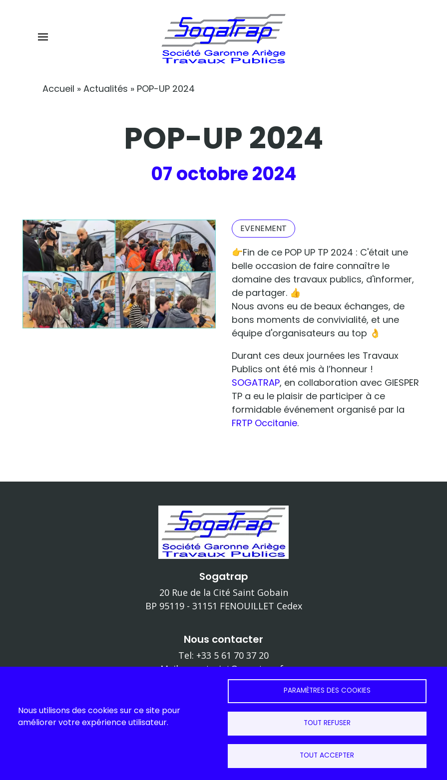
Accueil (58, 88)
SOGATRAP (256, 382)
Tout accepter (327, 755)
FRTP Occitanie (264, 423)
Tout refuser (327, 723)
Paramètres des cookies (327, 690)
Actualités (105, 88)
